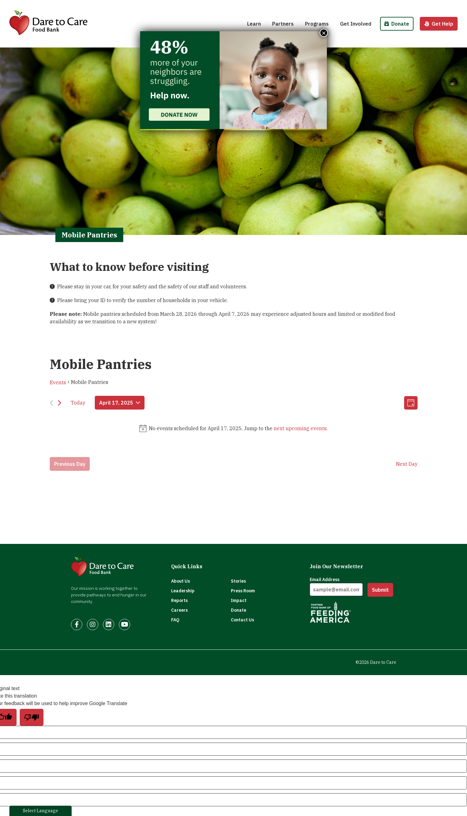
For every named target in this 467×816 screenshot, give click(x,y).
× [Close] (324, 33)
